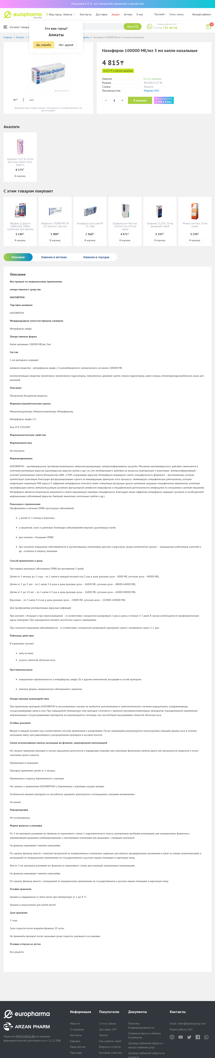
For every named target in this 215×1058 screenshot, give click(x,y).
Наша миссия (77, 1047)
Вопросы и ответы (110, 1047)
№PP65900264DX (26, 1036)
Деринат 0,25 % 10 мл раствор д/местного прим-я (20, 161)
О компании (77, 1029)
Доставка (101, 14)
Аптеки (128, 14)
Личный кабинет (201, 14)
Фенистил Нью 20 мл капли (195, 225)
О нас (140, 14)
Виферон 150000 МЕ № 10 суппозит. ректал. (55, 225)
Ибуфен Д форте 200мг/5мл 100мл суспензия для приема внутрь (20, 228)
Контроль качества (110, 1052)
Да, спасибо (43, 45)
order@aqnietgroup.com (192, 1023)
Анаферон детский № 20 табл (90, 225)
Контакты (85, 14)
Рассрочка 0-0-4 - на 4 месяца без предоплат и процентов (107, 3)
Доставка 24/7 (108, 1029)
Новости (75, 1023)
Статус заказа (176, 14)
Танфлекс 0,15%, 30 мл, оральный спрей (160, 225)
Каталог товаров (17, 27)
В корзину (141, 100)
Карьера (75, 1041)
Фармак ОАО (151, 90)
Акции (116, 14)
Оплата (103, 1035)
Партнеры (76, 1052)
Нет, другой (66, 45)
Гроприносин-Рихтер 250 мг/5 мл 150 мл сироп (125, 226)
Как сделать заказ (110, 1041)
